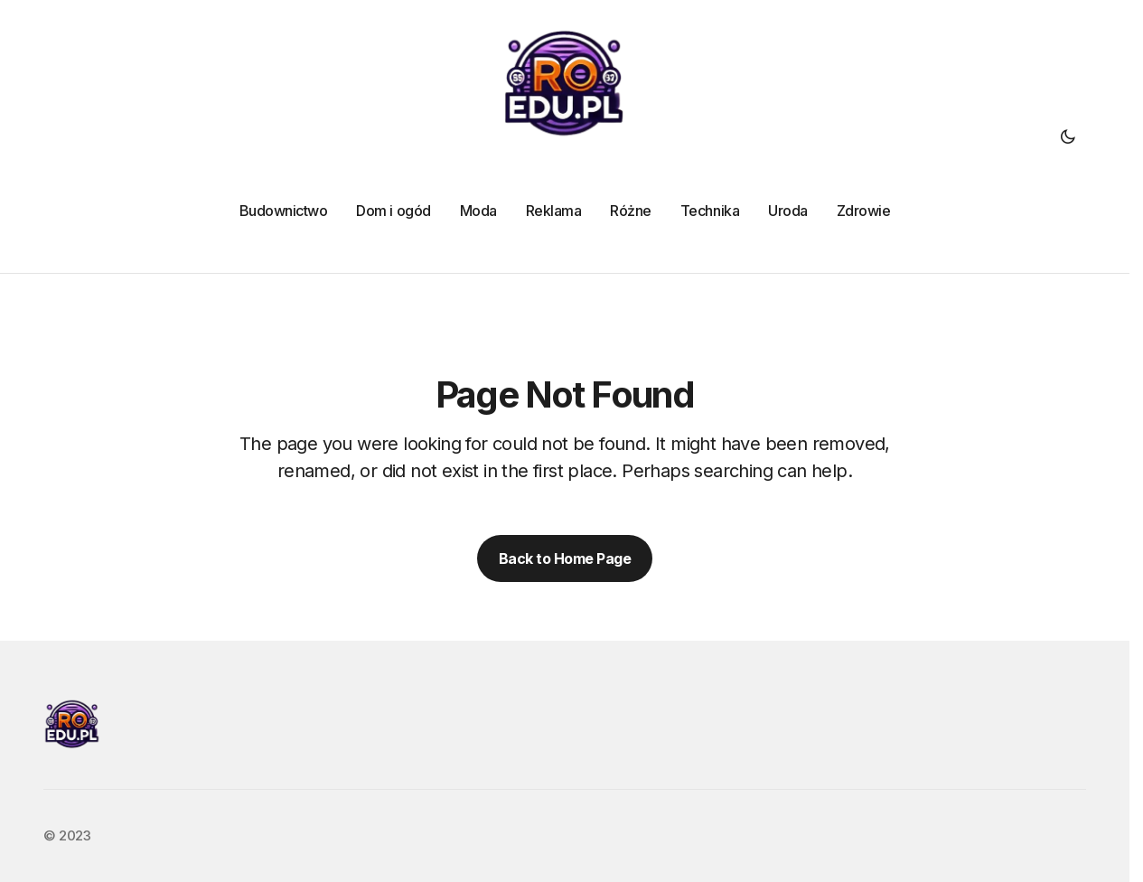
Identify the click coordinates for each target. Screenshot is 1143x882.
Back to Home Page (565, 558)
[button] (1068, 136)
